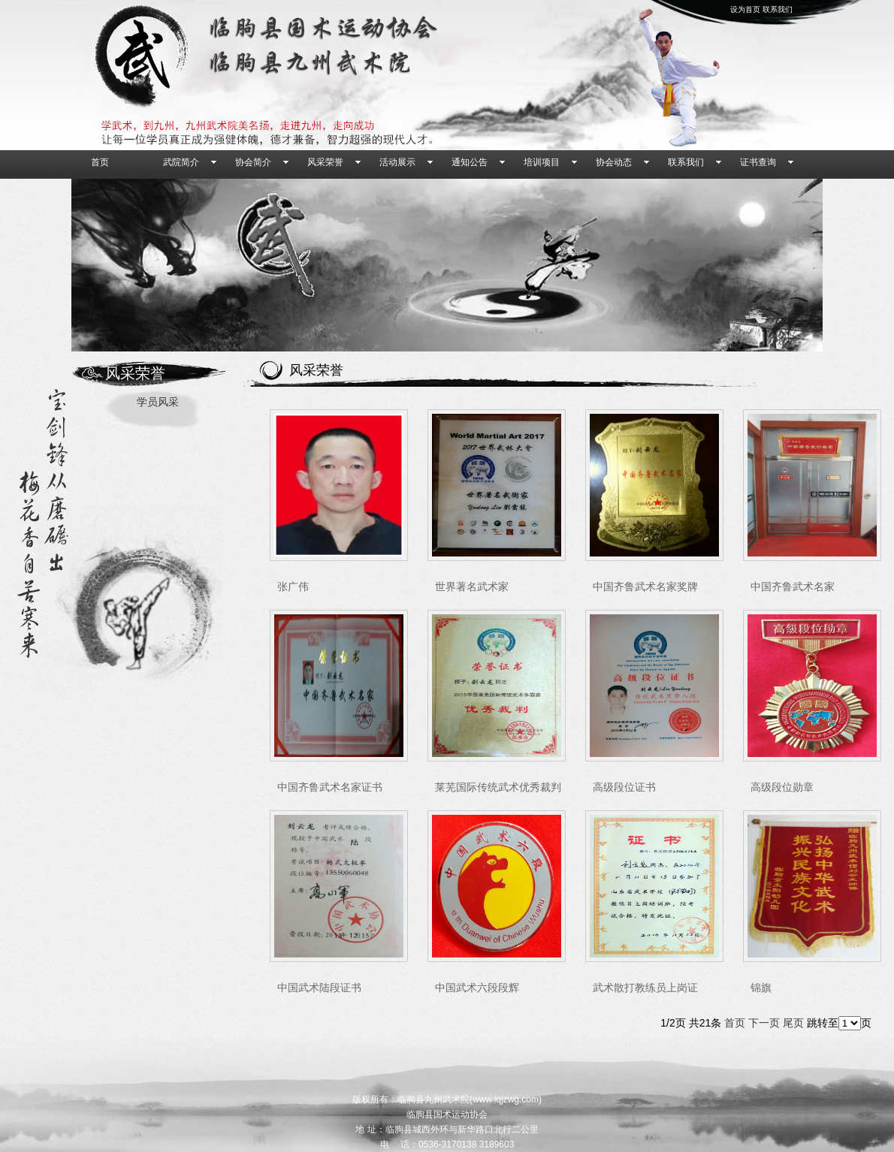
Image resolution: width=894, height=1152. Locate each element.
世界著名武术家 (472, 587)
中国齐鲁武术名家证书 (329, 787)
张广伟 (293, 587)
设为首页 (745, 9)
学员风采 (158, 402)
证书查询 (758, 162)
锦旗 (761, 988)
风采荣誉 (325, 162)
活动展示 (397, 162)
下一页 (764, 1023)
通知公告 (470, 162)
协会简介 (253, 162)
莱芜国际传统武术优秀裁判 (498, 787)
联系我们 (778, 9)
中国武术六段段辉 (477, 988)
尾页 (793, 1023)
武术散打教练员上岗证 (645, 988)
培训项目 (542, 162)
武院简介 (181, 162)
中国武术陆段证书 (319, 988)
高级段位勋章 (782, 787)
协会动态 (614, 162)
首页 (100, 162)
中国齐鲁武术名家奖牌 (645, 587)
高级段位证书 (624, 787)
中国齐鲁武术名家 (793, 587)
